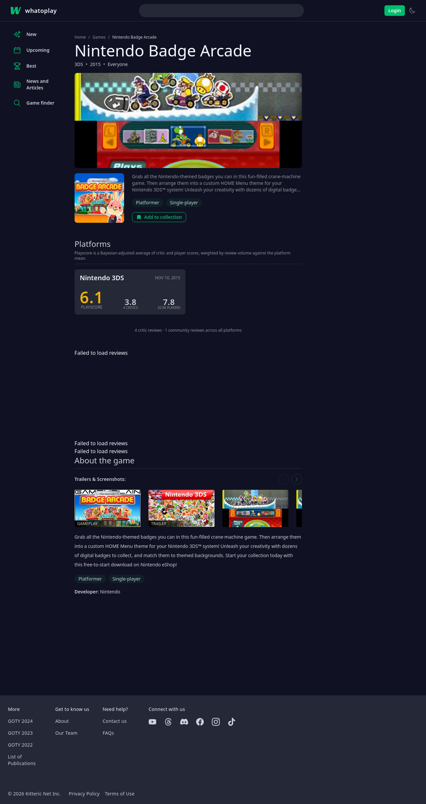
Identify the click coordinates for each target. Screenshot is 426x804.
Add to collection (159, 217)
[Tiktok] (232, 722)
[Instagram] (216, 722)
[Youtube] (152, 722)
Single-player (184, 202)
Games (98, 37)
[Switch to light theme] (412, 10)
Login (394, 10)
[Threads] (168, 722)
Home (80, 37)
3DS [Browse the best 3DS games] (79, 64)
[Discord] (184, 722)
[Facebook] (200, 722)
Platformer (147, 202)
